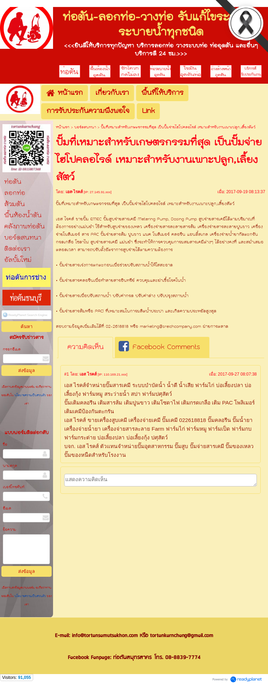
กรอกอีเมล (12, 349)
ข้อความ (9, 530)
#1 (66, 374)
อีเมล (7, 508)
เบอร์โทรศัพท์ (13, 487)
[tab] (85, 347)
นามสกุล (10, 466)
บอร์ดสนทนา (85, 127)
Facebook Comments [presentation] (159, 347)
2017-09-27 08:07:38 (237, 374)
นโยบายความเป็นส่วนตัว (30, 395)
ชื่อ (5, 444)
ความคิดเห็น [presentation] (85, 347)
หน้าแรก (62, 127)
